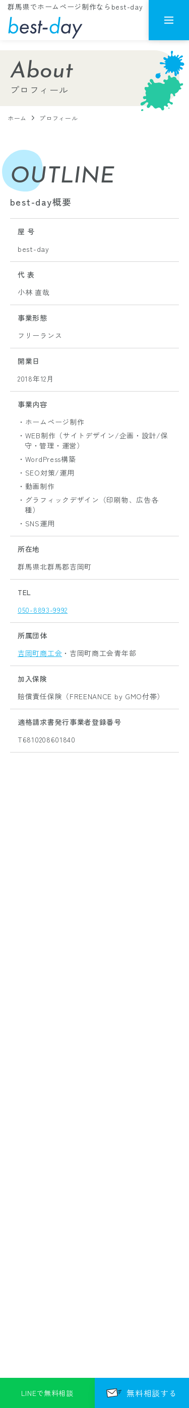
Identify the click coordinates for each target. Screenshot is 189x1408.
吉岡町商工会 (40, 653)
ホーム (17, 118)
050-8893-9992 (43, 610)
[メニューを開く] (169, 20)
